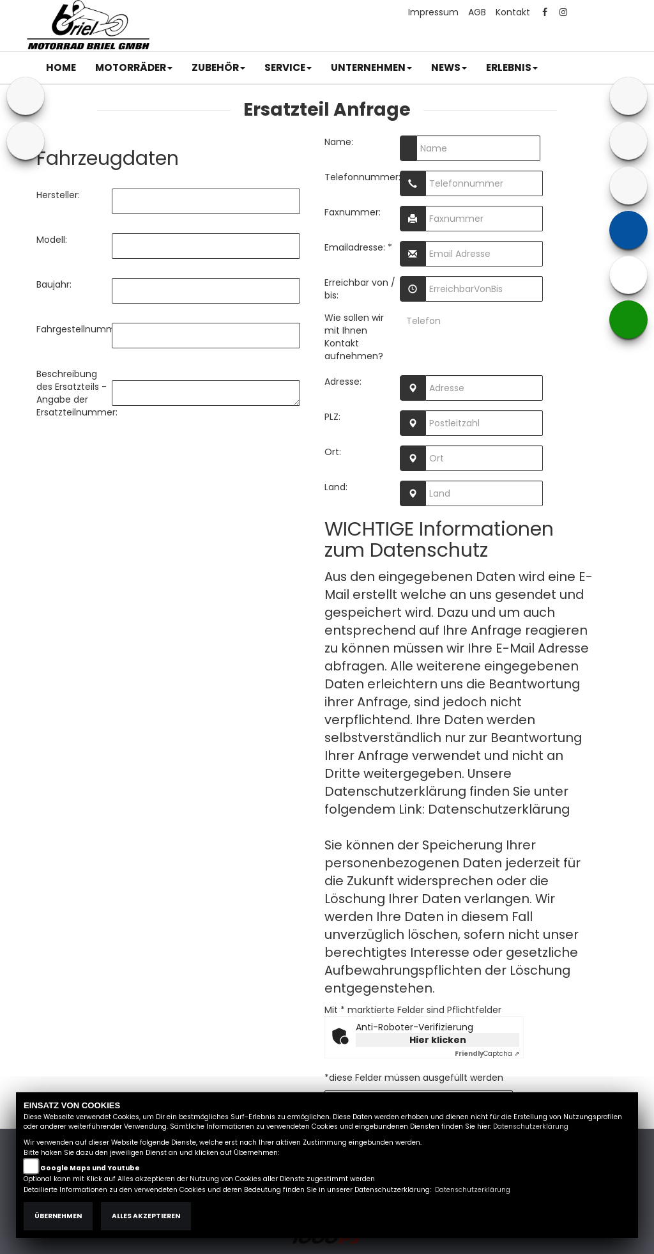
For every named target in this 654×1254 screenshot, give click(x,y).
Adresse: (342, 381)
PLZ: (332, 416)
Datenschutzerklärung (499, 809)
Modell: (51, 239)
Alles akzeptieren (146, 1216)
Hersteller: (58, 195)
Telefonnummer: (362, 177)
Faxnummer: (352, 212)
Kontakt (513, 12)
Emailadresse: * (358, 247)
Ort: (332, 451)
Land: (335, 487)
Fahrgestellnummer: (74, 329)
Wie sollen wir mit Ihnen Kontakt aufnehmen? (354, 336)
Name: (338, 141)
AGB (477, 12)
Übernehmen (58, 1216)
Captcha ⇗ (487, 1053)
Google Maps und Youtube (90, 1168)
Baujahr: (54, 284)
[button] (134, 68)
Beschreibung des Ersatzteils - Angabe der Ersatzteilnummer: (74, 393)
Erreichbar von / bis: (359, 289)
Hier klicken (437, 1039)
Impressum (433, 12)
